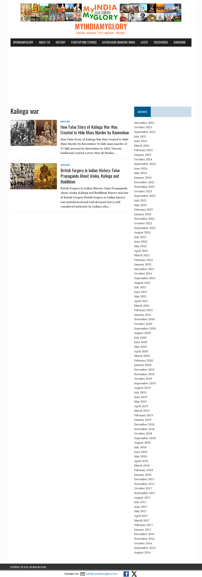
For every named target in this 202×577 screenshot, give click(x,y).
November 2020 (144, 319)
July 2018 (140, 447)
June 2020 (140, 342)
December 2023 (144, 182)
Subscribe (179, 42)
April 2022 (141, 251)
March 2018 (142, 466)
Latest (144, 42)
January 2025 (143, 155)
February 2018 (143, 470)
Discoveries (160, 42)
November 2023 (144, 187)
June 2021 (140, 292)
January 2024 (143, 178)
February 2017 (143, 525)
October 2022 (143, 223)
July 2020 (140, 338)
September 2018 (145, 438)
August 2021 (142, 283)
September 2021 (145, 278)
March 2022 (142, 255)
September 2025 (145, 132)
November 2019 (144, 374)
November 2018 (144, 429)
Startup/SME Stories (83, 42)
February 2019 (143, 415)
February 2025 (143, 150)
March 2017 (142, 521)
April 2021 (141, 301)
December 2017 (144, 479)
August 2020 (142, 333)
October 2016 (143, 543)
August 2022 (142, 232)
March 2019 (142, 411)
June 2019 (140, 397)
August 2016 (142, 552)
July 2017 (140, 502)
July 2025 (140, 137)
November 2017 (144, 484)
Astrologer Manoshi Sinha (118, 42)
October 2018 (143, 434)
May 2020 (140, 347)
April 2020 (141, 351)
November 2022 (144, 219)
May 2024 (140, 173)
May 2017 (140, 511)
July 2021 (140, 287)
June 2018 (140, 452)
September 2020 (145, 329)
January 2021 (143, 315)
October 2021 (143, 274)
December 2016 (144, 534)
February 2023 (143, 210)
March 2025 (142, 146)
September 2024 (145, 164)
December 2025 (144, 123)
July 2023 (140, 201)
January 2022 (143, 265)
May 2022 (140, 246)
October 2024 (143, 159)
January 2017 (143, 530)
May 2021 (140, 297)
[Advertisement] (101, 75)
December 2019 (144, 370)
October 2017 (143, 489)
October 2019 (143, 379)
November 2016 (144, 539)
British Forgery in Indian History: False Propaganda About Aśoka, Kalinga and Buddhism (89, 176)
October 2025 (143, 127)
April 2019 (141, 406)
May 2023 (140, 205)
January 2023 (143, 214)
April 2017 (141, 516)
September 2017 (145, 493)
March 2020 (142, 356)
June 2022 (140, 242)
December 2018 (144, 424)
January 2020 (143, 365)
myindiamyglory (23, 42)
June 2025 (140, 141)
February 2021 (143, 310)
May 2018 (140, 457)
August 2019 (142, 388)
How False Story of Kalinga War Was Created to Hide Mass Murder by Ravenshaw (94, 130)
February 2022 (143, 260)
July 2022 (140, 237)
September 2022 (145, 228)
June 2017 (140, 507)
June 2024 (140, 169)
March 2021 (142, 306)
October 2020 (143, 324)
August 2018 (142, 443)
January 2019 (143, 420)
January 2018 (143, 475)
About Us (44, 42)
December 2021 (144, 269)
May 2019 (140, 402)
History (60, 42)
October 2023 (143, 191)
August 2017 (142, 498)
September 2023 (145, 196)
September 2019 (145, 383)
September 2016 (145, 548)
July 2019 (140, 392)
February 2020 (143, 361)
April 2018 (141, 461)
